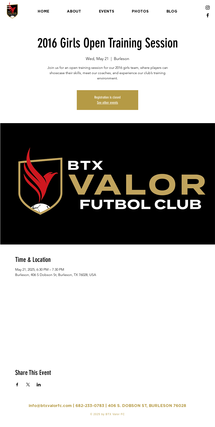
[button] (7, 6)
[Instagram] (207, 7)
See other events (107, 102)
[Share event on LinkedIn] (39, 384)
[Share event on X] (28, 384)
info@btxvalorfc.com (50, 405)
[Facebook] (207, 15)
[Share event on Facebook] (17, 384)
